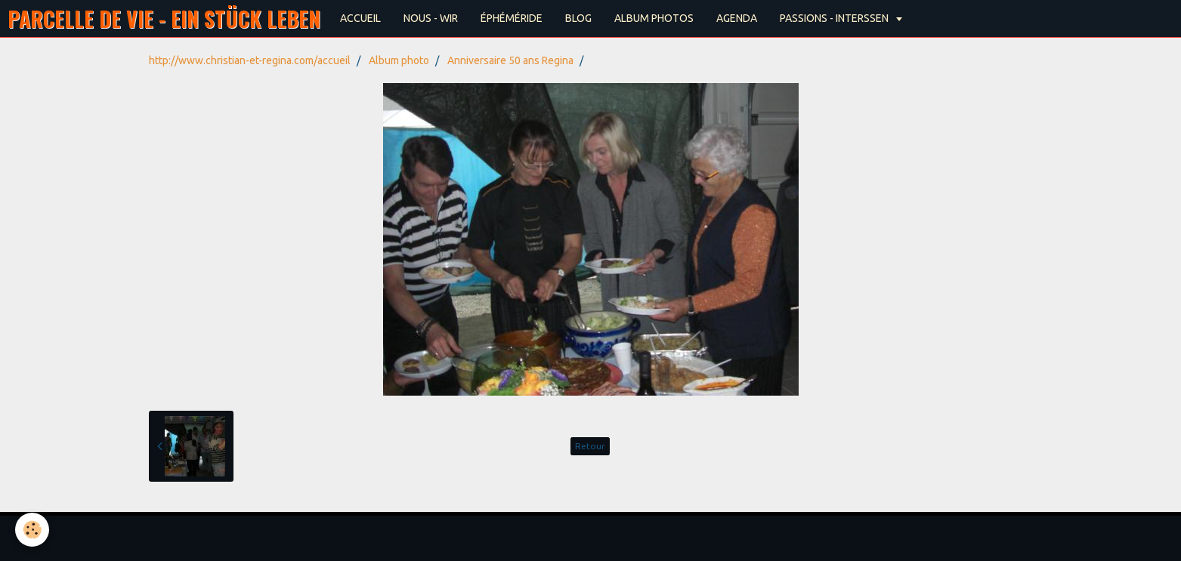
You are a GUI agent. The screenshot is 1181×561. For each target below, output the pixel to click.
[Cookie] (32, 530)
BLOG (578, 18)
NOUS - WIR (430, 18)
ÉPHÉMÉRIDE (512, 18)
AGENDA (736, 18)
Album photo (399, 60)
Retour (590, 446)
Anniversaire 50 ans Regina (510, 60)
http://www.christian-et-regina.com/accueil (250, 60)
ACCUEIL (360, 18)
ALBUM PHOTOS (654, 18)
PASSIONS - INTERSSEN (835, 18)
